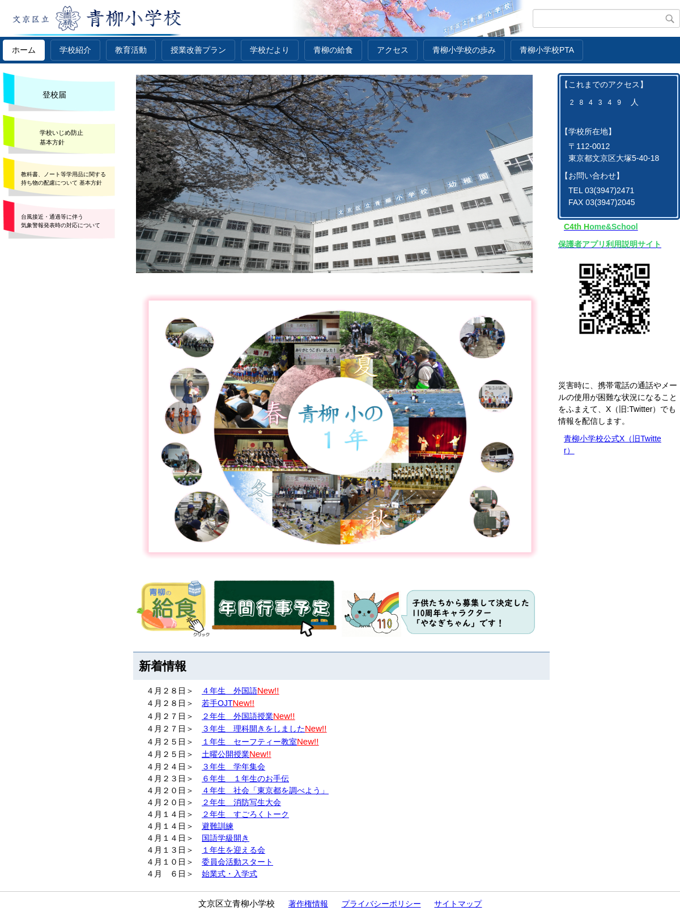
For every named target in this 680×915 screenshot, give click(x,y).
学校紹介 (75, 49)
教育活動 (131, 49)
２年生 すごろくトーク (245, 814)
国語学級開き (225, 837)
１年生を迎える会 (233, 849)
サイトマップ (458, 903)
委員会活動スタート (237, 861)
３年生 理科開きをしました (264, 728)
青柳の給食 (333, 49)
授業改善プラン (198, 49)
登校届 (54, 94)
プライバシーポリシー (381, 903)
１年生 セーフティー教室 (260, 741)
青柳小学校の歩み (464, 49)
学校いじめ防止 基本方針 (61, 137)
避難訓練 (217, 826)
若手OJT (228, 703)
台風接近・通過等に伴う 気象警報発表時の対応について (60, 221)
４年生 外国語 (240, 690)
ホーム (24, 49)
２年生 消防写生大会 (241, 802)
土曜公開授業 (236, 754)
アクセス (393, 49)
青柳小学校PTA (547, 49)
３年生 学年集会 (233, 766)
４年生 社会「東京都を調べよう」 (265, 790)
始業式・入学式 (229, 873)
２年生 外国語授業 (248, 716)
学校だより (270, 49)
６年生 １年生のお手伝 (245, 778)
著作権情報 (308, 903)
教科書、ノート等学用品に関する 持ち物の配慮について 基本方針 (63, 178)
